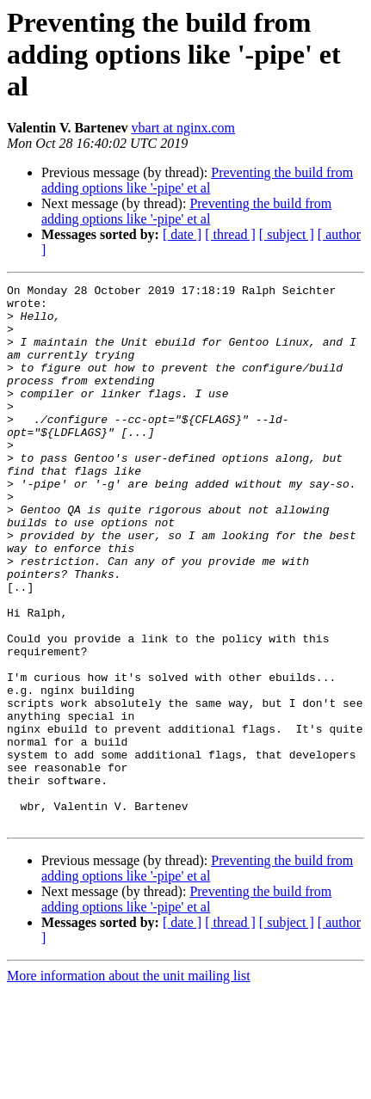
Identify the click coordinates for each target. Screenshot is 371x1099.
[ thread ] (230, 234)
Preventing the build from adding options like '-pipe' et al (197, 180)
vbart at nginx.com (183, 127)
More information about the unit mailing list (128, 1084)
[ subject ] (286, 234)
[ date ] (182, 234)
